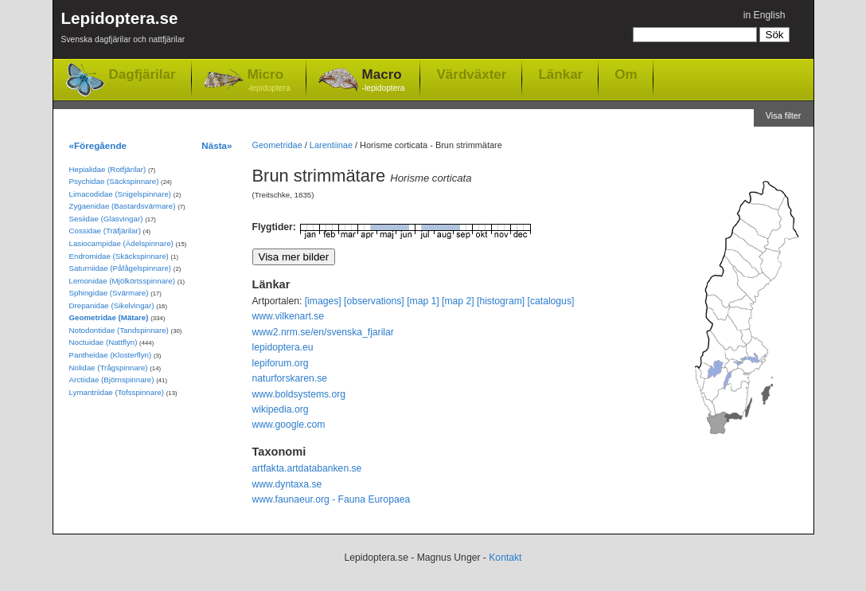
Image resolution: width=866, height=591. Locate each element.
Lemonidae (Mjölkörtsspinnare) (122, 280)
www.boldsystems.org (299, 394)
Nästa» (216, 145)
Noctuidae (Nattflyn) (103, 342)
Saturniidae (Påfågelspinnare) (120, 268)
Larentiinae (331, 145)
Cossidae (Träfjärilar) (105, 230)
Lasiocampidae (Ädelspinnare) (121, 243)
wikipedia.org (280, 409)
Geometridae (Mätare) (109, 317)
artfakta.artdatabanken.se (307, 468)
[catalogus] (551, 301)
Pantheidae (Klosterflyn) (110, 354)
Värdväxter (471, 74)
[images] (323, 301)
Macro (383, 81)
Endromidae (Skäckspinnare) (119, 256)
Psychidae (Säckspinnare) (114, 181)
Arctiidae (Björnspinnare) (111, 379)
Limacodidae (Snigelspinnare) (120, 194)
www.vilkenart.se (288, 316)
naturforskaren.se (290, 378)
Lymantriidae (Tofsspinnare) (117, 392)
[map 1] (423, 301)
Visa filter (784, 115)
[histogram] (501, 301)
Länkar (560, 74)
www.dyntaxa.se (287, 484)
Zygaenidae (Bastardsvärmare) (122, 206)
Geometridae (277, 145)
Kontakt (505, 557)
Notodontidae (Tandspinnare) (119, 330)
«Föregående (98, 145)
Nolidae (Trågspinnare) (108, 367)
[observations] (374, 301)
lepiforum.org (280, 363)
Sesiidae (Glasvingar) (106, 218)
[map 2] (458, 301)
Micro (269, 81)
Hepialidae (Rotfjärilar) (107, 169)
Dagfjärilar (142, 74)
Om (625, 74)
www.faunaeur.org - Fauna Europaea (331, 499)
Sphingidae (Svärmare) (109, 292)
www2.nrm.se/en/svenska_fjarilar (323, 332)
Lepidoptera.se (123, 30)
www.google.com (289, 424)
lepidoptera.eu (283, 347)
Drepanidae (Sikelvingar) (111, 305)
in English (764, 15)
